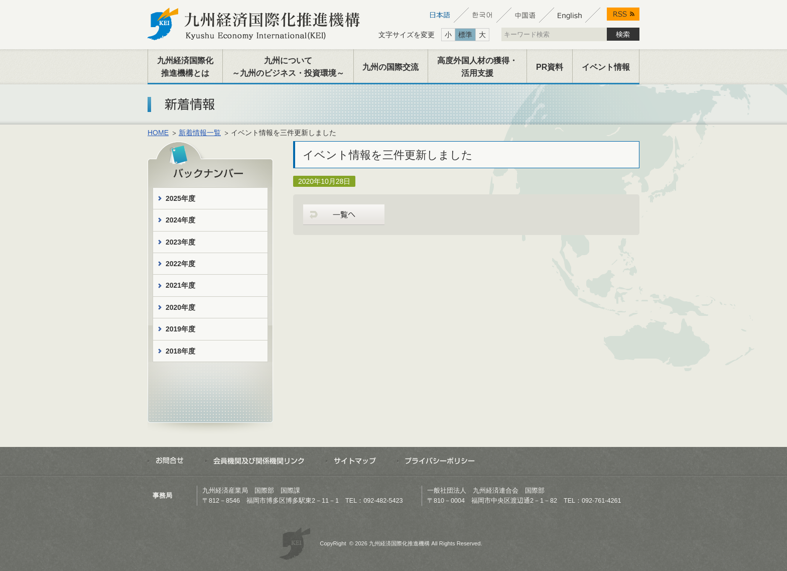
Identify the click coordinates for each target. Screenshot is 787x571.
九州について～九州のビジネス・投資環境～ (288, 67)
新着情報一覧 (200, 133)
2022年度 (180, 264)
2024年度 (180, 220)
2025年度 (180, 198)
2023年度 (180, 242)
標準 (465, 35)
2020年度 (180, 307)
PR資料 (549, 67)
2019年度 (180, 329)
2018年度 (180, 351)
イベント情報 (606, 67)
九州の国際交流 (390, 67)
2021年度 (180, 285)
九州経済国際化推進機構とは (185, 67)
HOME (158, 133)
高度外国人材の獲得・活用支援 (477, 67)
